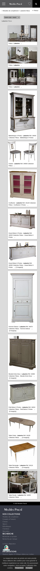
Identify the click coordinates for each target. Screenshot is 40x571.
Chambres (6, 529)
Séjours (5, 524)
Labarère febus (25, 11)
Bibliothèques (7, 526)
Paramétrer (19, 568)
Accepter (29, 568)
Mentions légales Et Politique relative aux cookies (18, 554)
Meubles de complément (11, 11)
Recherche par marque (10, 539)
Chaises (5, 521)
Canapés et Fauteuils (9, 519)
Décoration (6, 531)
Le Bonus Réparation (9, 544)
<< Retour (35, 10)
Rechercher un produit (10, 536)
